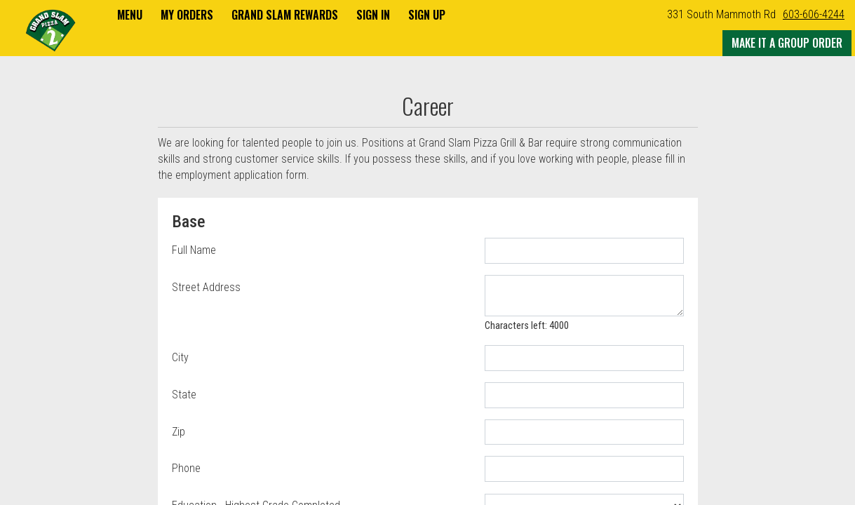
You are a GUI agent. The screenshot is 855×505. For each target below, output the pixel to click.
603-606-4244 (813, 14)
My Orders (187, 14)
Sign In (373, 14)
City (180, 357)
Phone (186, 468)
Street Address (206, 287)
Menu (129, 14)
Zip (178, 431)
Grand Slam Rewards (284, 14)
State (184, 394)
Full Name (194, 250)
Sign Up (426, 14)
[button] (50, 29)
